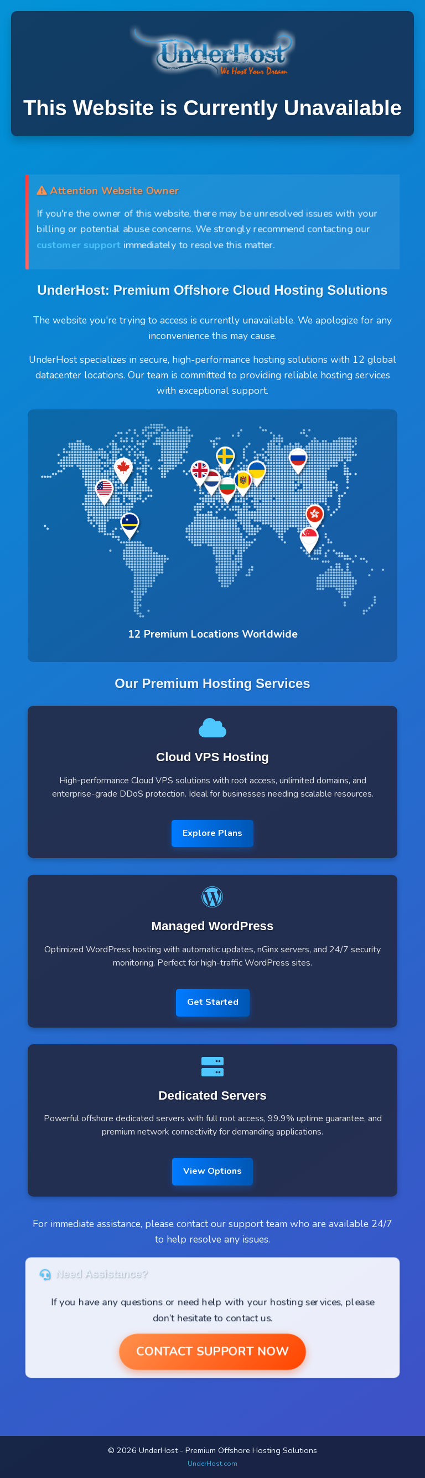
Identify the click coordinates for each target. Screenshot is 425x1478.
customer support (77, 245)
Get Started (213, 1002)
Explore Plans (212, 833)
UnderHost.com (212, 1463)
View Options (212, 1171)
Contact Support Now (212, 1352)
